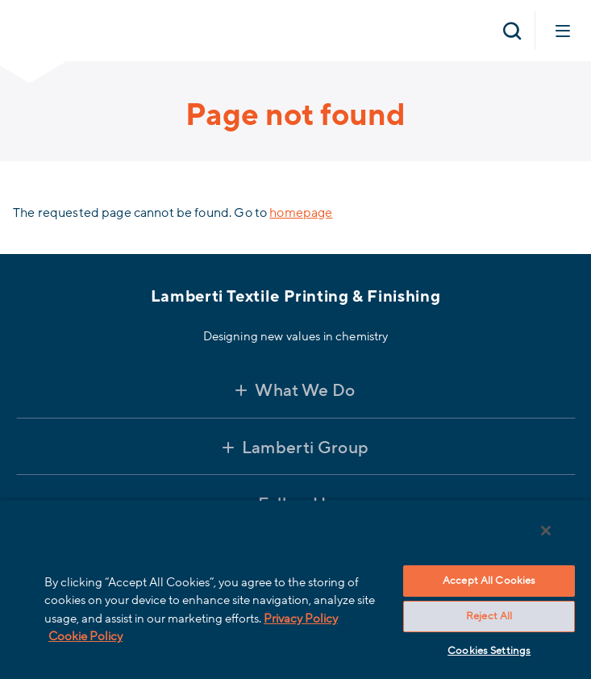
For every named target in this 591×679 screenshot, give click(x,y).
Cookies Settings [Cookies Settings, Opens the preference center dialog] (489, 651)
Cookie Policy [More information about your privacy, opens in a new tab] (85, 636)
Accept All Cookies (489, 580)
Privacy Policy (301, 618)
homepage (300, 213)
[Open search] (512, 30)
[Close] (546, 530)
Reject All (489, 616)
